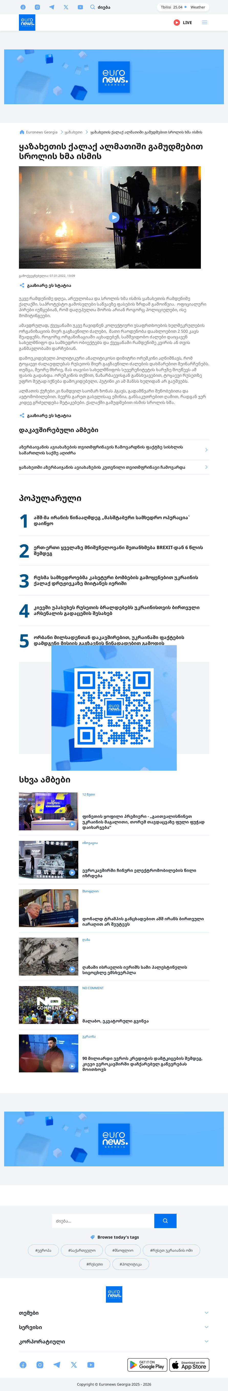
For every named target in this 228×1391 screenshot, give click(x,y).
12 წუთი (88, 794)
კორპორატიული (114, 1341)
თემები (114, 1312)
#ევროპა (43, 1250)
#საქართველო (81, 1250)
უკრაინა (89, 1036)
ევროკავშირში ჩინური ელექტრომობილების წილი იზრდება (139, 873)
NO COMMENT (93, 988)
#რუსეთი (94, 1264)
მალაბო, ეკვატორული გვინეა (115, 1021)
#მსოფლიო (122, 1250)
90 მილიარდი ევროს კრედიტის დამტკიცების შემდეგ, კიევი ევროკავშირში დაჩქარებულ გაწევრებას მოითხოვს (142, 1064)
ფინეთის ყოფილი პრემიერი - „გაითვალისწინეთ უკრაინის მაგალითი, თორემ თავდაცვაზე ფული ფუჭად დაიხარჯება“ (143, 822)
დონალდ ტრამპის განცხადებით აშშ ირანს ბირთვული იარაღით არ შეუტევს (143, 921)
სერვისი (114, 1327)
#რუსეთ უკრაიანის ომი (171, 1250)
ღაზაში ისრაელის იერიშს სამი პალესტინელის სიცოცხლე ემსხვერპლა (134, 970)
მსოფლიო (90, 891)
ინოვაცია (90, 843)
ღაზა (86, 940)
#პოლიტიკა (131, 1264)
